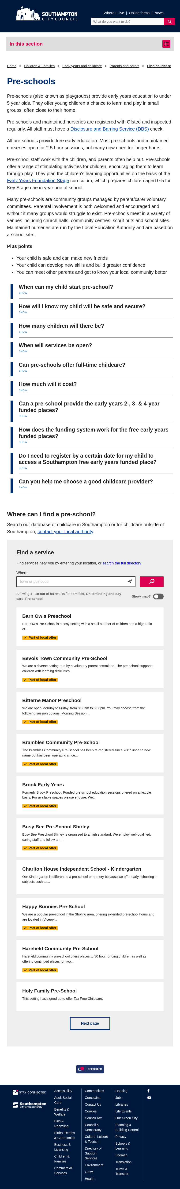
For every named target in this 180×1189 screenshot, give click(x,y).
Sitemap (122, 1155)
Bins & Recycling (61, 1123)
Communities (94, 1091)
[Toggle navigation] (166, 44)
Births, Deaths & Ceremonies (64, 1135)
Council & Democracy (93, 1127)
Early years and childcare (82, 66)
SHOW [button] (23, 292)
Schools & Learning (123, 1146)
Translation (124, 1162)
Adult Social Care (63, 1100)
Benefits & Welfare (61, 1112)
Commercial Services (63, 1170)
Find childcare (159, 66)
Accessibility (63, 1091)
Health (89, 1179)
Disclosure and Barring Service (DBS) (110, 128)
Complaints (93, 1098)
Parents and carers (124, 66)
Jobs (119, 1098)
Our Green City (127, 1118)
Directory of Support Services (93, 1153)
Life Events (124, 1111)
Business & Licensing (62, 1147)
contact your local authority (65, 531)
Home (11, 66)
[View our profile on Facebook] (157, 1091)
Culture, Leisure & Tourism (96, 1139)
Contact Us (93, 1104)
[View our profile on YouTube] (157, 1097)
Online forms (139, 13)
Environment (94, 1165)
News (159, 13)
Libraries (122, 1104)
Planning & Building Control (127, 1127)
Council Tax (93, 1118)
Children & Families (39, 66)
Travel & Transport (122, 1171)
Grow (89, 1172)
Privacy (121, 1137)
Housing (122, 1091)
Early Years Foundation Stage (38, 180)
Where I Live (114, 13)
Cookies (91, 1111)
